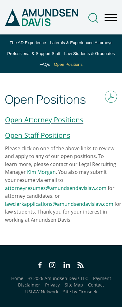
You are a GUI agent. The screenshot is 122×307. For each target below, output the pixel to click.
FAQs (45, 64)
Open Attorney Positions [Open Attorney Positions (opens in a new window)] (44, 119)
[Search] (93, 18)
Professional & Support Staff (33, 53)
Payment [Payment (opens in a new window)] (102, 278)
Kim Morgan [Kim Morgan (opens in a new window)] (41, 172)
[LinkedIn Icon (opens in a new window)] (66, 266)
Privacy (52, 285)
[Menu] (110, 17)
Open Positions (68, 64)
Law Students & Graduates (89, 53)
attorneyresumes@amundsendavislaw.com (55, 188)
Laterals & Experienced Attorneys (81, 42)
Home (17, 278)
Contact (96, 285)
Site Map (74, 285)
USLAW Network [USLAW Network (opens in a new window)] (41, 292)
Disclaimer (29, 285)
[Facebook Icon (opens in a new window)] (40, 266)
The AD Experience (28, 42)
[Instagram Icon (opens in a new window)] (52, 266)
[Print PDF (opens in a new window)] (111, 97)
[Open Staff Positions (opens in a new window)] (37, 135)
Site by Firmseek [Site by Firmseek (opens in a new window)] (80, 292)
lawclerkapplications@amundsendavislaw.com (59, 204)
